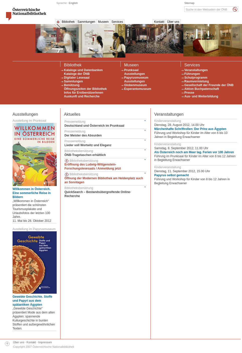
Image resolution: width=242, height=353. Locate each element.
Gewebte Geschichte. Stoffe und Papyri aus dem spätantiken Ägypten (32, 300)
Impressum (45, 342)
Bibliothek (68, 22)
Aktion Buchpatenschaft (201, 89)
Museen (103, 22)
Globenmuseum (135, 85)
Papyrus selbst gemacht (171, 175)
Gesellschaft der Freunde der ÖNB (208, 85)
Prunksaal (131, 70)
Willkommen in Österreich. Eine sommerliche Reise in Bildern (32, 193)
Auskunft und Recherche (82, 96)
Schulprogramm (195, 77)
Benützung (71, 85)
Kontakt (159, 22)
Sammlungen (86, 22)
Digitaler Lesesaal (77, 77)
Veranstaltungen (196, 70)
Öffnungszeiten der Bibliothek (85, 89)
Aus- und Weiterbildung (201, 96)
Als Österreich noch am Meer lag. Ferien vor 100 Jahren (194, 152)
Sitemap (189, 3)
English (73, 3)
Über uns (173, 22)
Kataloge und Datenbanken (83, 70)
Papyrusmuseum (136, 77)
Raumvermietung (196, 81)
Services (117, 22)
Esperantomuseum (137, 89)
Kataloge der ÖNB (77, 74)
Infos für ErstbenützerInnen (83, 92)
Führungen (192, 74)
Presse (189, 92)
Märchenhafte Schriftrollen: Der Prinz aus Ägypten (190, 129)
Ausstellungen (134, 74)
